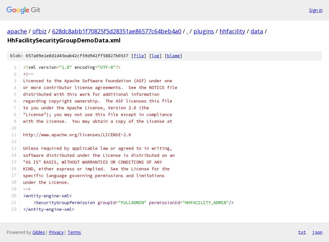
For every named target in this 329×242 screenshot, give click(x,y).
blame (173, 55)
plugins (203, 31)
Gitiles (38, 232)
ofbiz (39, 31)
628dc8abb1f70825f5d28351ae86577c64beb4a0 (116, 31)
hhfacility (232, 31)
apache (17, 31)
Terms (74, 232)
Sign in (316, 10)
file (139, 55)
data (257, 31)
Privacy (56, 232)
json (317, 232)
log (155, 55)
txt (302, 232)
